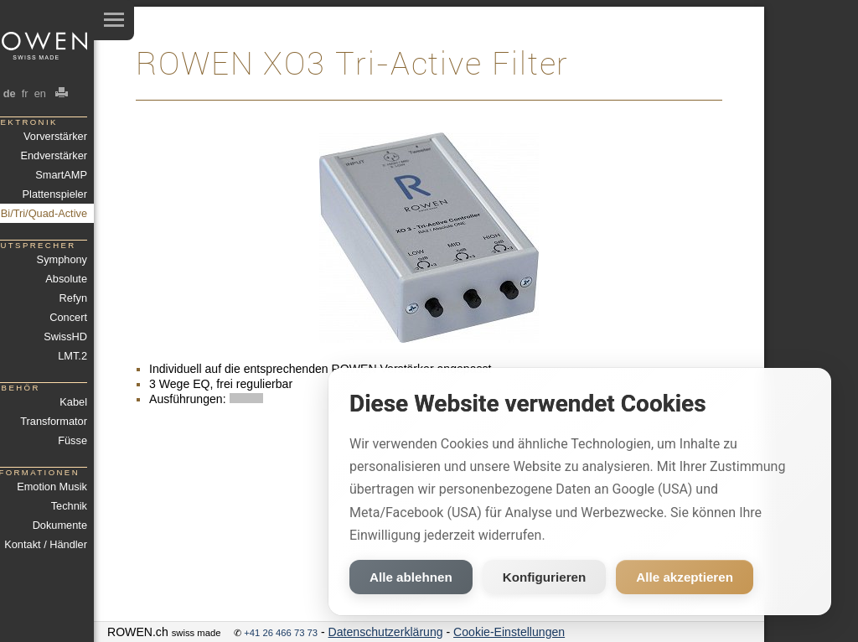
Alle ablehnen (411, 577)
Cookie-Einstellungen (509, 632)
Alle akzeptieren (684, 577)
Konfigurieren (545, 577)
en (40, 93)
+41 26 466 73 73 (281, 633)
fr (24, 93)
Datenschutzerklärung (385, 632)
